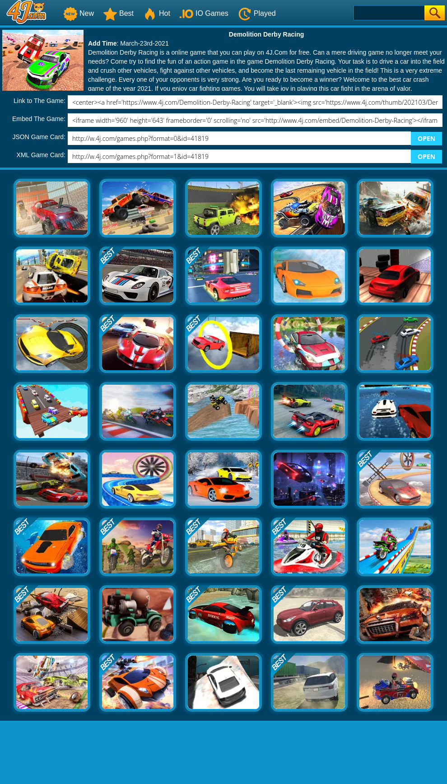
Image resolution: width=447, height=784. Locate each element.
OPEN (426, 138)
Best (118, 13)
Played (256, 13)
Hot (156, 13)
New (78, 13)
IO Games (203, 13)
